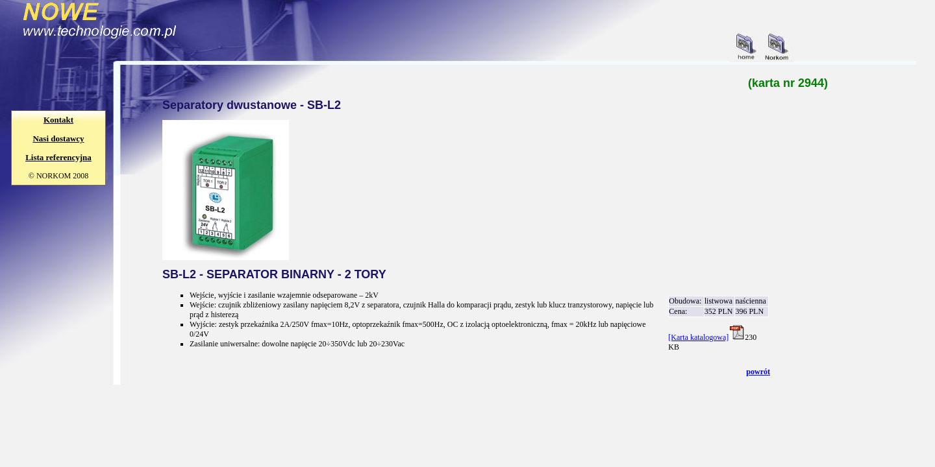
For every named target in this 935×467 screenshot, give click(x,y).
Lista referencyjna (58, 157)
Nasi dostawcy (58, 138)
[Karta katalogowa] (698, 337)
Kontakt (58, 120)
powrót (758, 371)
